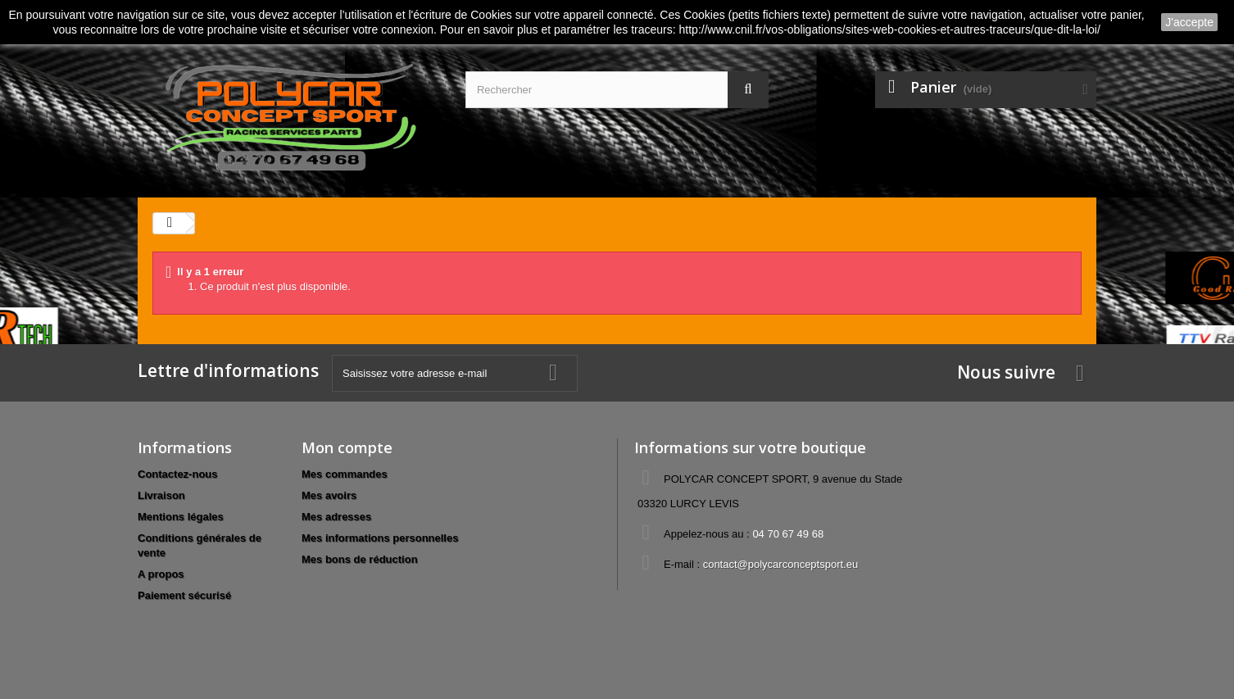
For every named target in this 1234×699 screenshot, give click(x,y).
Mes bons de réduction (360, 559)
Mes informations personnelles (380, 538)
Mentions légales (181, 517)
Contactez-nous (178, 474)
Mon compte (347, 447)
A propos (161, 574)
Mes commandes (345, 474)
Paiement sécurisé (184, 595)
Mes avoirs (329, 495)
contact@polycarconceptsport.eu (781, 564)
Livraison (161, 495)
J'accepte (1189, 22)
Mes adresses (336, 517)
